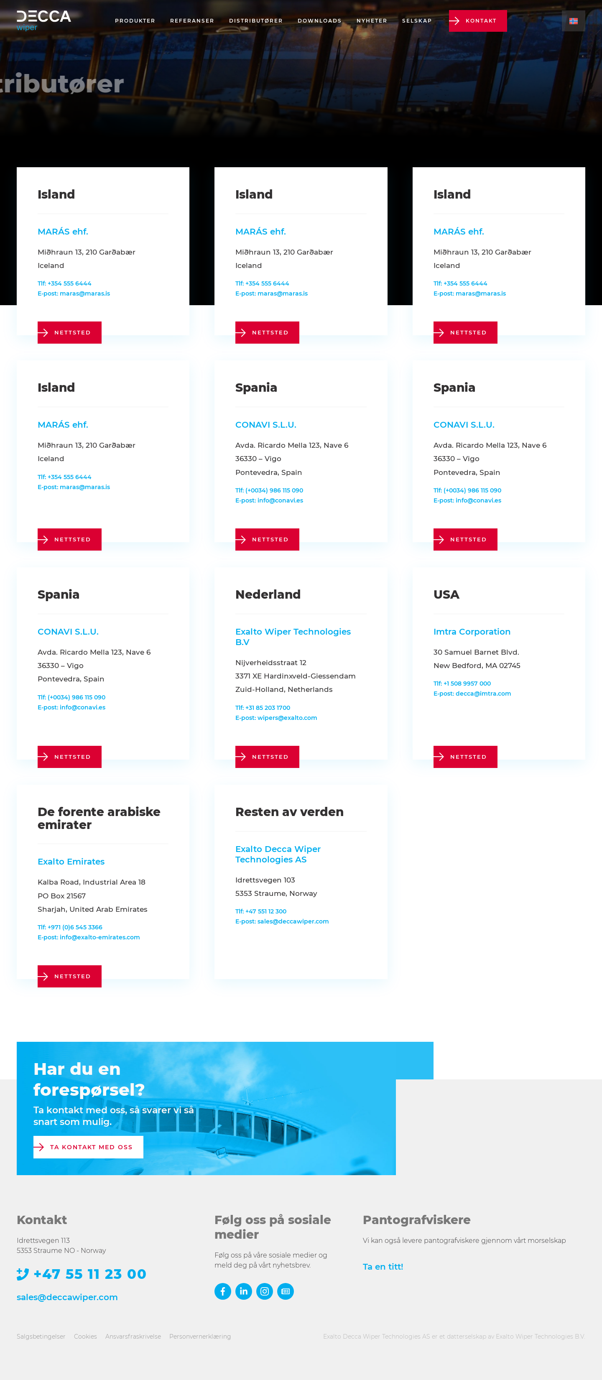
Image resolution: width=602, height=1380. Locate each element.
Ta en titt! (383, 1267)
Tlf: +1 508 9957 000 (462, 683)
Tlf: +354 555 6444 (65, 283)
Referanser (192, 21)
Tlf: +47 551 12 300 (260, 911)
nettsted (72, 332)
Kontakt (481, 21)
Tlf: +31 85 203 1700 (262, 708)
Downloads (320, 21)
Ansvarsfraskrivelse (133, 1336)
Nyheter (372, 21)
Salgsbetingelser (41, 1336)
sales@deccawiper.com (67, 1297)
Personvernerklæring (200, 1336)
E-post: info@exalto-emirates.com (89, 937)
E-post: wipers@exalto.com (276, 718)
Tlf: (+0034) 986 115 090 (269, 490)
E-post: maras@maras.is (74, 293)
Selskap (417, 21)
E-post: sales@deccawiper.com (282, 921)
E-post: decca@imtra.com (472, 693)
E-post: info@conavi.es (269, 500)
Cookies (85, 1336)
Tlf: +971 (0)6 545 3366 (70, 927)
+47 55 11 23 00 (90, 1274)
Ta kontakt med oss (91, 1147)
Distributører (256, 21)
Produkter (135, 21)
